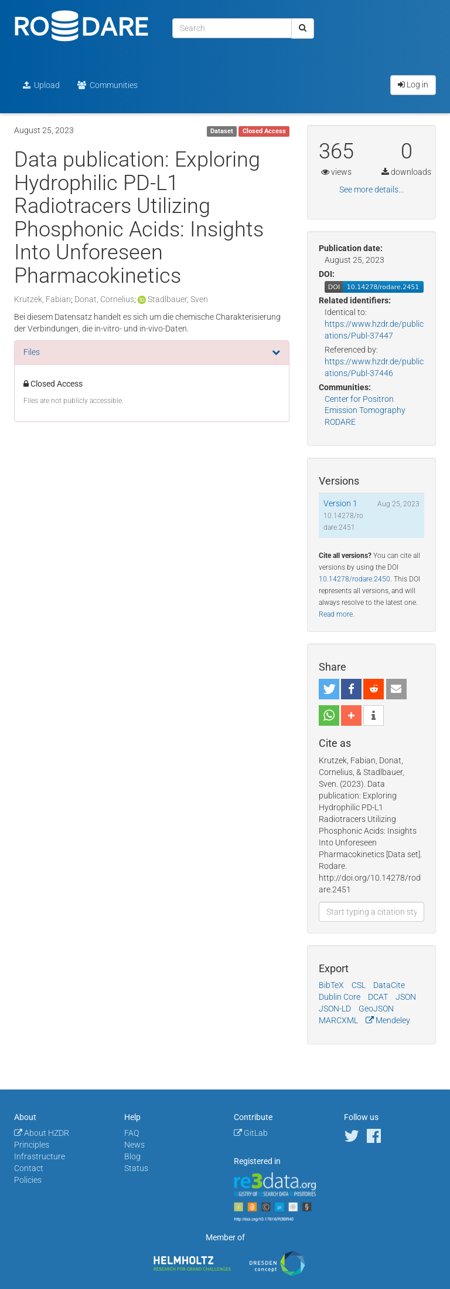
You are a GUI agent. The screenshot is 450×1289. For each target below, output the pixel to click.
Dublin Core (339, 997)
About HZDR (41, 1133)
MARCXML (338, 1020)
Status (136, 1168)
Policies (28, 1180)
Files (31, 352)
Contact (28, 1168)
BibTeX (331, 985)
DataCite (389, 985)
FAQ (131, 1133)
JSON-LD (335, 1008)
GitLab (251, 1133)
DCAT (378, 997)
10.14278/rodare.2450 (354, 579)
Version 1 (340, 503)
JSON (406, 997)
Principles (31, 1144)
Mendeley (388, 1020)
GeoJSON (376, 1008)
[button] (329, 689)
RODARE (340, 422)
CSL (359, 985)
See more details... (371, 189)
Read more (336, 614)
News (134, 1144)
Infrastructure (39, 1156)
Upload (41, 85)
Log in (413, 84)
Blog (132, 1156)
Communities (107, 85)
